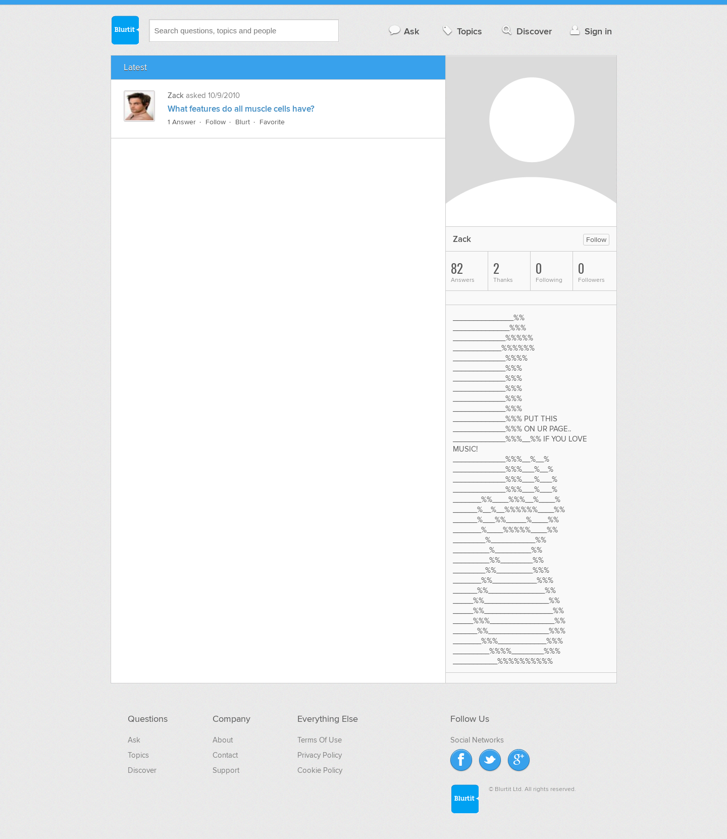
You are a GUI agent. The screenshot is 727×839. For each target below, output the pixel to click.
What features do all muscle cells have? (241, 109)
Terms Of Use (319, 740)
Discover (526, 31)
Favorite (272, 122)
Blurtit (125, 30)
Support (226, 770)
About (223, 740)
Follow (215, 122)
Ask (404, 31)
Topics (461, 31)
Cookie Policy (319, 770)
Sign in (590, 31)
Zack (177, 95)
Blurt (242, 122)
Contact (225, 755)
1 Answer (182, 122)
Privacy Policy (319, 755)
